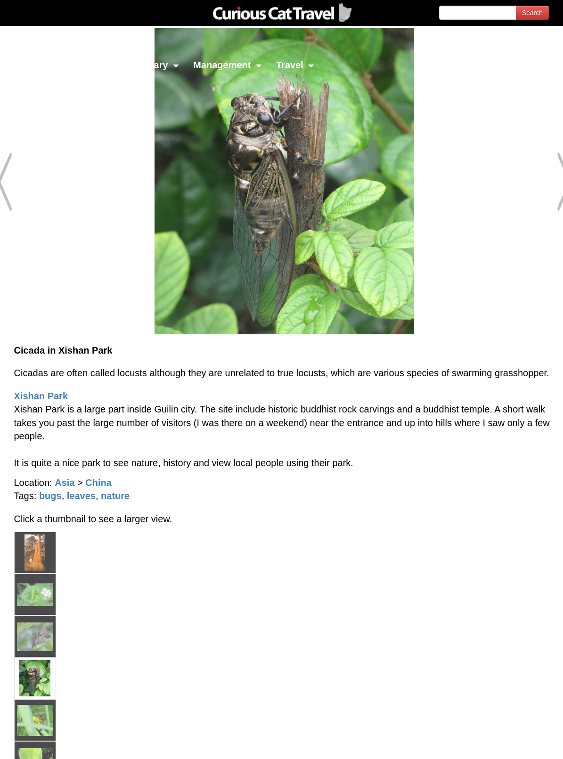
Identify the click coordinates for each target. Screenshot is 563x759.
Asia (64, 482)
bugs (50, 496)
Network (31, 65)
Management (227, 65)
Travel (295, 65)
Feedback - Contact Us (516, 744)
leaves (81, 496)
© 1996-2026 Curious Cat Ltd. (57, 744)
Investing (95, 65)
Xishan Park (41, 396)
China (98, 482)
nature (115, 496)
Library (157, 65)
